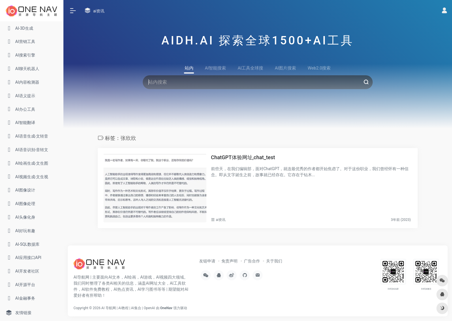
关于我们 (274, 261)
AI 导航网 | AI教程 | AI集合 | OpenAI (128, 308)
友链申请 (207, 261)
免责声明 (229, 261)
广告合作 (252, 261)
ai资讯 (220, 220)
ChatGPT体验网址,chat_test (243, 157)
